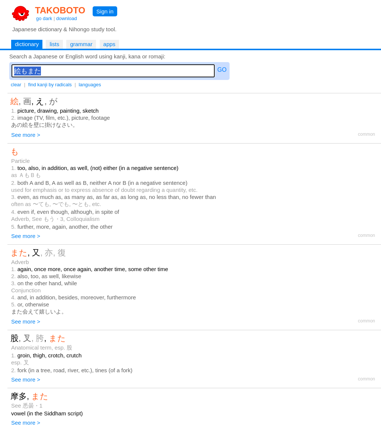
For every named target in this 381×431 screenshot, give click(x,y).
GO (222, 70)
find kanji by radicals (50, 84)
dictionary (27, 44)
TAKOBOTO (60, 10)
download (66, 18)
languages (90, 84)
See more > (25, 135)
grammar (81, 44)
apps (109, 44)
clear (16, 84)
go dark (44, 18)
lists (54, 44)
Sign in (104, 11)
